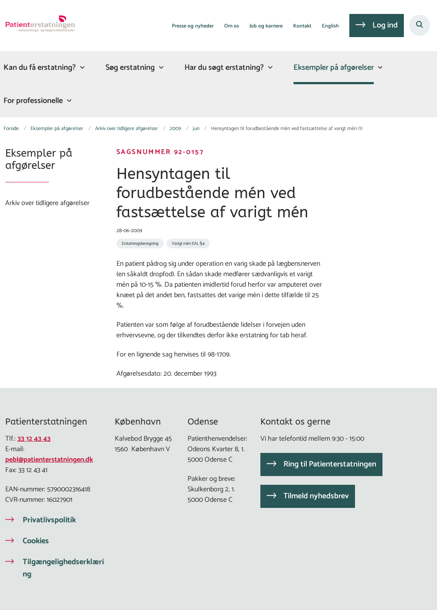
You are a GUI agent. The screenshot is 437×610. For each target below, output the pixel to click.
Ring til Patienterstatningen (329, 464)
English (330, 26)
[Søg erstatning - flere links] (160, 67)
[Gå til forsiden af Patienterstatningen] (37, 25)
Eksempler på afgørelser (334, 67)
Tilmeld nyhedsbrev (316, 496)
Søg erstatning (130, 67)
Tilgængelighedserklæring (63, 568)
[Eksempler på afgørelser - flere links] (379, 67)
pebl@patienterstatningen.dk (49, 460)
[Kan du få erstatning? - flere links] (81, 67)
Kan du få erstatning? (39, 67)
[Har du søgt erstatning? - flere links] (269, 67)
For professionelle (33, 100)
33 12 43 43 (34, 439)
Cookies (36, 541)
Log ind (385, 25)
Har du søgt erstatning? (224, 67)
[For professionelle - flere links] (68, 100)
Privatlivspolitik (49, 520)
